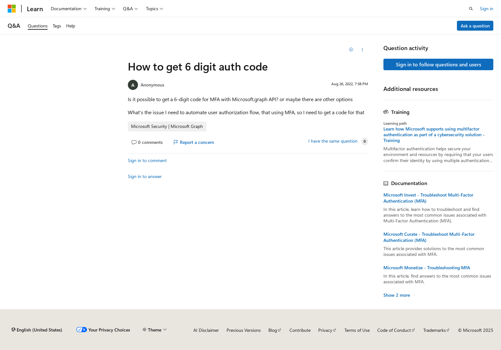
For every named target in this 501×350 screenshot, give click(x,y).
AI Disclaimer (206, 330)
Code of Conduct (394, 330)
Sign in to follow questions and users (438, 64)
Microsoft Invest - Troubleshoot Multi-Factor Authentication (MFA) (428, 198)
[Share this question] (362, 50)
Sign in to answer (145, 176)
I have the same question (333, 141)
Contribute (300, 330)
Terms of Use (357, 330)
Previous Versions (244, 330)
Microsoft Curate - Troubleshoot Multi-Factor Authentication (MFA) (428, 237)
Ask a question (475, 26)
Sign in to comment (147, 160)
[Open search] (471, 8)
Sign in (486, 8)
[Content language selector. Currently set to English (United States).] (37, 330)
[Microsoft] (12, 8)
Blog (272, 330)
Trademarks (434, 330)
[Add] (351, 50)
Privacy (325, 330)
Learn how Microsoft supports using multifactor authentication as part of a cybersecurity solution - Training (434, 134)
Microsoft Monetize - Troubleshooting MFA (426, 268)
